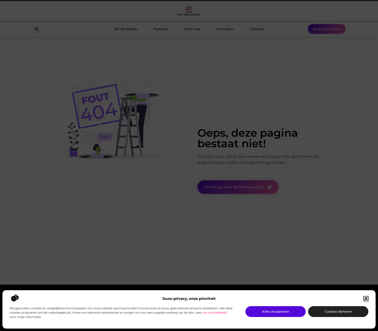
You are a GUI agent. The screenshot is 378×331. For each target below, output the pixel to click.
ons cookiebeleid (214, 312)
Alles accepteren (275, 311)
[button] (366, 298)
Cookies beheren (338, 311)
